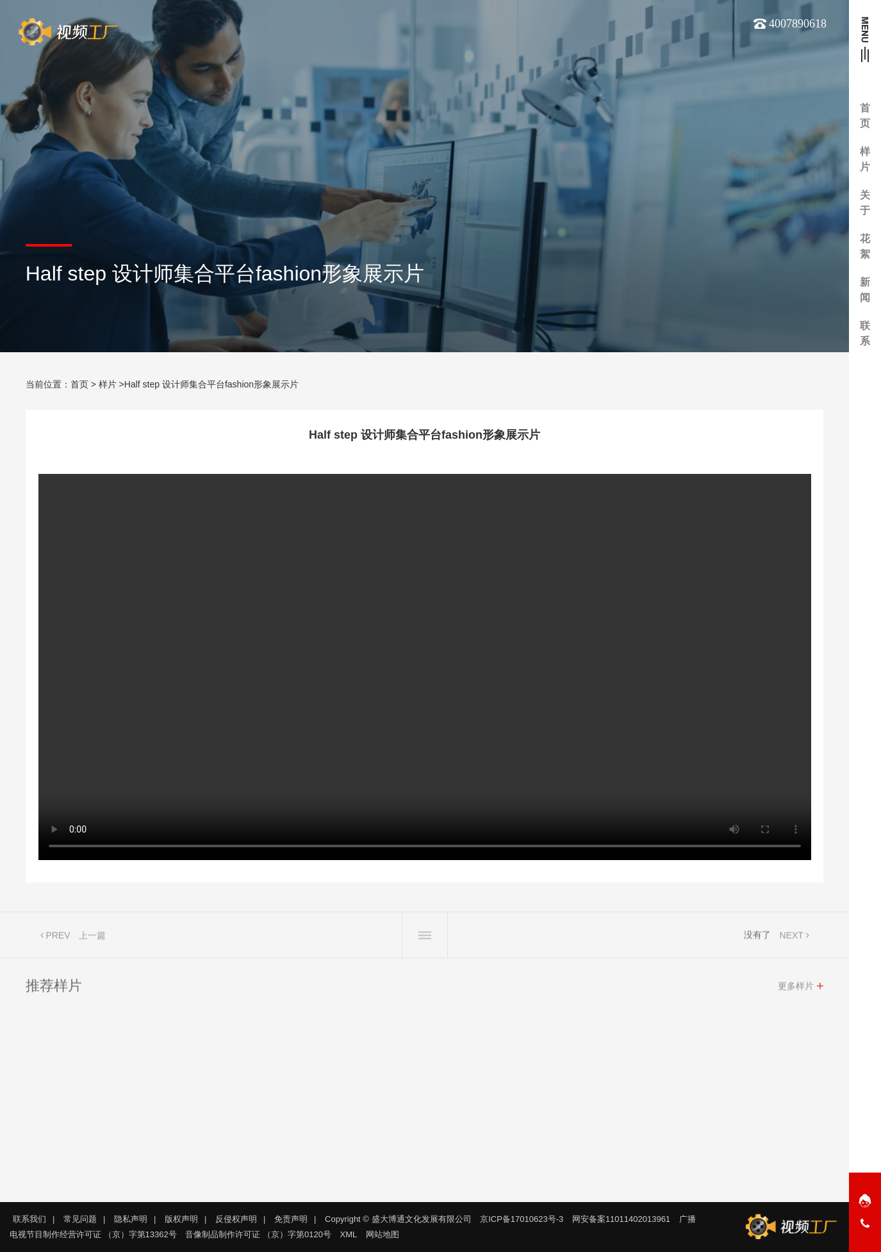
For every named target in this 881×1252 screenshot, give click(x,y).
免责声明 (291, 1219)
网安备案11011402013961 (621, 1219)
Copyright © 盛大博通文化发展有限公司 (398, 1219)
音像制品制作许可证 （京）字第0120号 (258, 1234)
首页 (79, 384)
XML (349, 1234)
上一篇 (92, 939)
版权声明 (181, 1219)
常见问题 (80, 1219)
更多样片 (796, 989)
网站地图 (382, 1234)
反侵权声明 (236, 1219)
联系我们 (29, 1219)
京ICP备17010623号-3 (521, 1219)
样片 (108, 384)
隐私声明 (130, 1219)
